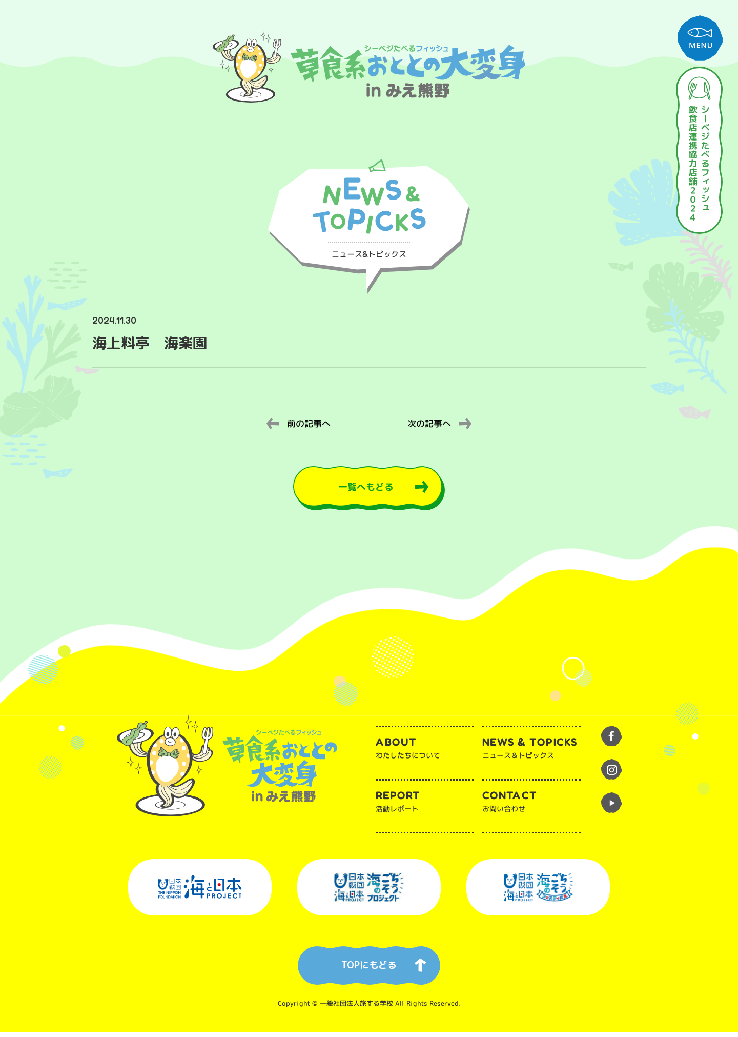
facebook (611, 740)
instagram (611, 774)
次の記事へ (429, 424)
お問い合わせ (531, 805)
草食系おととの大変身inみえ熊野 (369, 67)
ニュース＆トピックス (531, 752)
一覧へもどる (365, 489)
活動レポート (424, 805)
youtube (611, 807)
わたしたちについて (425, 752)
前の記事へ (309, 424)
